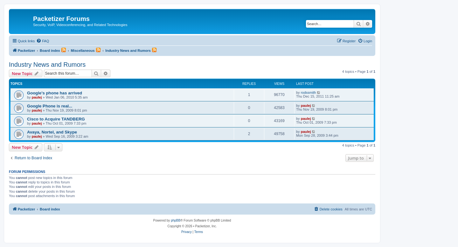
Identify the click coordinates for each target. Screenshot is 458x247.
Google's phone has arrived (54, 93)
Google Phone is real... (49, 106)
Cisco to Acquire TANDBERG (56, 119)
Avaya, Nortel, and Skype (52, 132)
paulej (37, 97)
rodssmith (308, 92)
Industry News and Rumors (47, 64)
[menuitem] (42, 41)
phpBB (175, 220)
